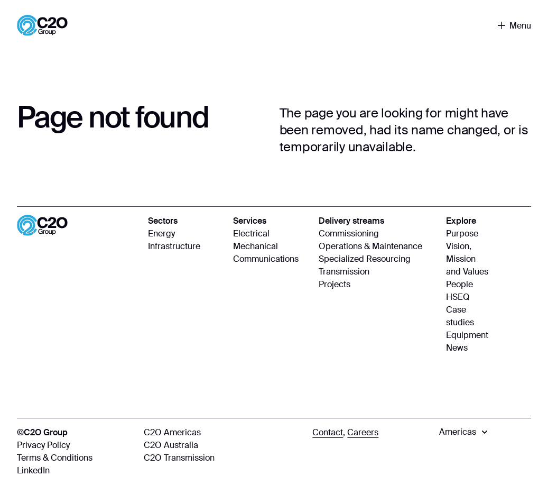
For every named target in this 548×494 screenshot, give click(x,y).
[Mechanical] (270, 246)
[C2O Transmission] (223, 458)
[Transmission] (377, 272)
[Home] (42, 25)
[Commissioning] (377, 233)
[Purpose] (467, 233)
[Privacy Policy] (75, 445)
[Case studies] (467, 316)
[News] (467, 348)
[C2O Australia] (223, 445)
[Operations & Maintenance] (377, 246)
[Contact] (327, 432)
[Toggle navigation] (514, 26)
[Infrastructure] (185, 246)
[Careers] (362, 432)
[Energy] (185, 233)
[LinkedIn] (75, 470)
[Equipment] (467, 335)
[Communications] (270, 259)
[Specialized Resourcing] (377, 259)
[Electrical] (270, 233)
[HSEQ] (467, 297)
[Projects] (377, 284)
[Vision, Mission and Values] (467, 259)
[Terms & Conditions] (75, 458)
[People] (467, 284)
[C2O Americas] (223, 432)
